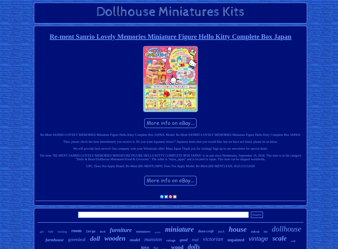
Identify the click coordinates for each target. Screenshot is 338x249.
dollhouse (286, 229)
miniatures (143, 231)
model (135, 240)
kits (266, 231)
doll (95, 238)
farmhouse (54, 240)
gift (42, 231)
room (76, 230)
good (184, 240)
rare (50, 231)
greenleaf (77, 239)
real (195, 239)
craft (293, 241)
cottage (170, 240)
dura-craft (206, 231)
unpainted (235, 240)
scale (279, 238)
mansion (153, 239)
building (62, 231)
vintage (258, 238)
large (90, 231)
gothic (158, 232)
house (238, 229)
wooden (114, 238)
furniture (121, 230)
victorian (213, 239)
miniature (179, 229)
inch (102, 231)
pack (221, 231)
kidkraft (255, 231)
